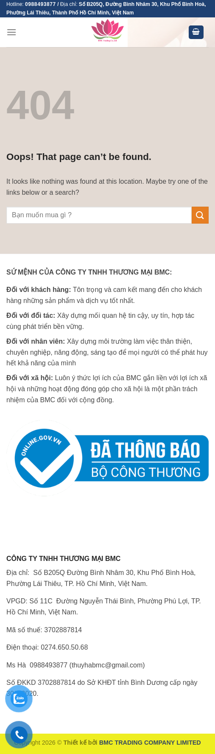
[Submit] (200, 215)
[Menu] (11, 32)
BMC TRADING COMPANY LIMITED (150, 742)
